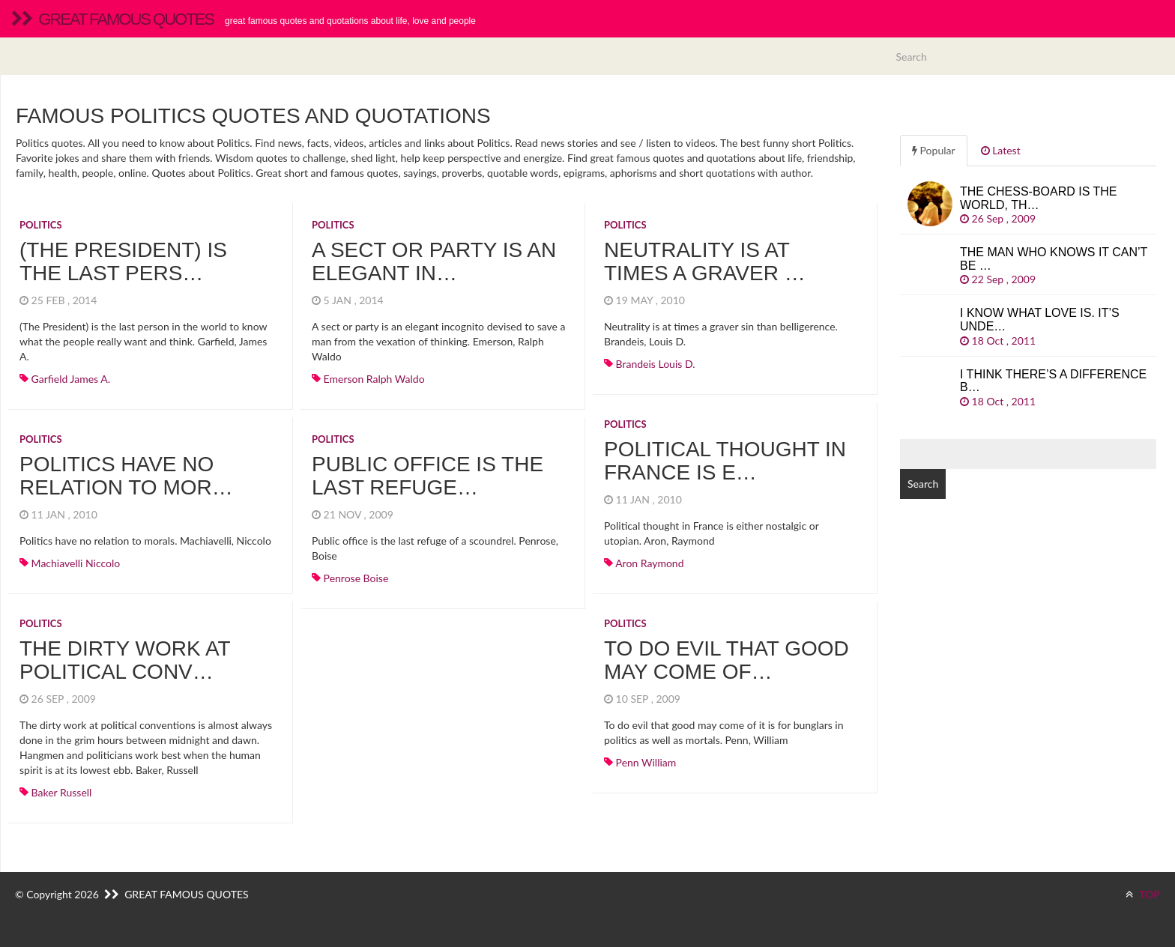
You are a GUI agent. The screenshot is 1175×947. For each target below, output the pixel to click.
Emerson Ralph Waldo (374, 378)
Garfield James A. (70, 378)
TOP (1143, 894)
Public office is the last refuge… (427, 476)
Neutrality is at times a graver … (705, 261)
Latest (1001, 150)
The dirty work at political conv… (124, 660)
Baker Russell (61, 792)
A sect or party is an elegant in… (434, 261)
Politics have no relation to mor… (126, 476)
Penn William (646, 762)
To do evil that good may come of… (726, 660)
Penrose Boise (356, 578)
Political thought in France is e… (725, 461)
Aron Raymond (649, 563)
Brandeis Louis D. (655, 363)
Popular (933, 150)
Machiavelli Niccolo (76, 563)
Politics (40, 225)
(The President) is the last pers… (123, 261)
